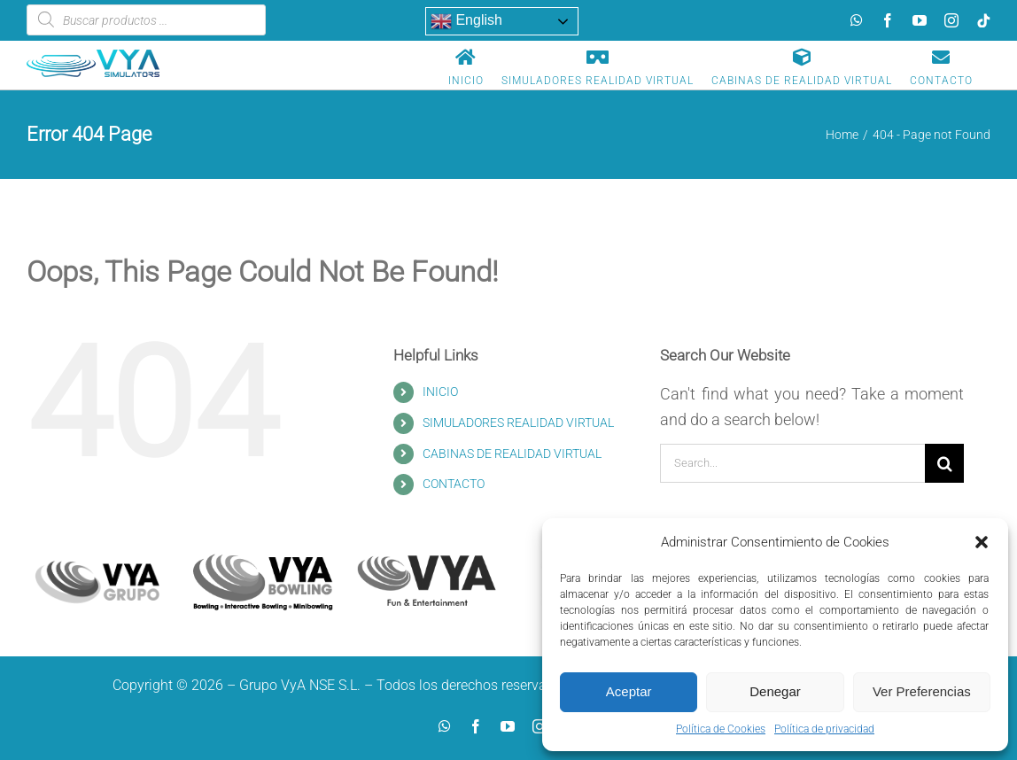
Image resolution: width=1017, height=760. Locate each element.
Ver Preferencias (922, 691)
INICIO (440, 391)
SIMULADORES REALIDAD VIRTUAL (518, 422)
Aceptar (629, 691)
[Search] (944, 463)
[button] (981, 542)
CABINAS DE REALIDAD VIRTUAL (512, 453)
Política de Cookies (720, 729)
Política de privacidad (824, 729)
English (466, 21)
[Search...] (792, 463)
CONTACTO (454, 484)
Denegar (775, 691)
